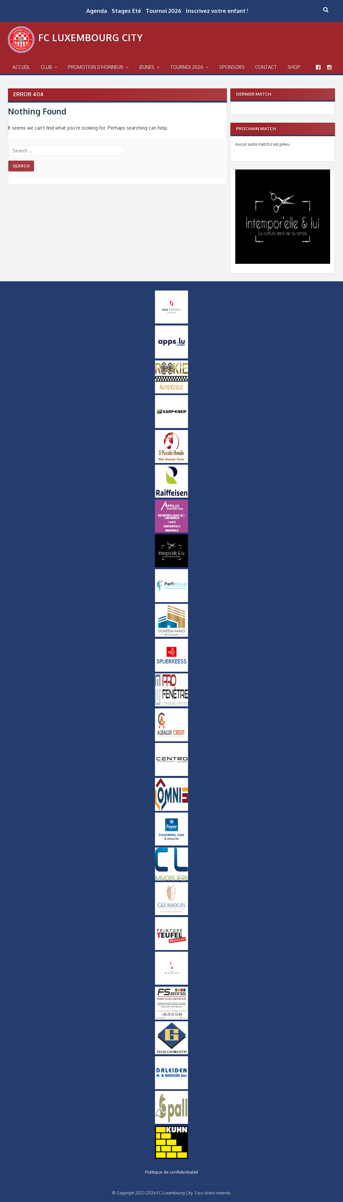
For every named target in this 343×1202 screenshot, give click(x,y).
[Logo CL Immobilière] (171, 878)
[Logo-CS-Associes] (171, 913)
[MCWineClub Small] (171, 983)
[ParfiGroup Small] (171, 600)
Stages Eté (126, 10)
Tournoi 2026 (163, 10)
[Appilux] (171, 531)
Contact (266, 67)
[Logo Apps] (171, 356)
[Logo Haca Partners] (171, 321)
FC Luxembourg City (90, 38)
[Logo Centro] (171, 774)
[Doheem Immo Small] (171, 635)
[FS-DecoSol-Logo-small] (171, 1018)
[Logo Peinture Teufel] (171, 948)
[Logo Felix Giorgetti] (171, 1052)
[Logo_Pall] (171, 1122)
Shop (293, 67)
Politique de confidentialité (171, 1172)
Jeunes (146, 67)
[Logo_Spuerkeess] (171, 670)
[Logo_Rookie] (171, 391)
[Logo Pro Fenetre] (171, 704)
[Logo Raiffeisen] (171, 496)
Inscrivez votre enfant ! (217, 10)
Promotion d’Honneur (95, 67)
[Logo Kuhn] (171, 1157)
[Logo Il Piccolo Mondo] (171, 461)
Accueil (21, 67)
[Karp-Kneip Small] (171, 426)
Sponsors (232, 67)
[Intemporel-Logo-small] (171, 565)
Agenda (96, 10)
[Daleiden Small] (171, 1087)
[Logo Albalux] (171, 739)
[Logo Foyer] (171, 844)
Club (46, 67)
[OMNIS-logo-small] (171, 809)
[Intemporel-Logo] (282, 262)
